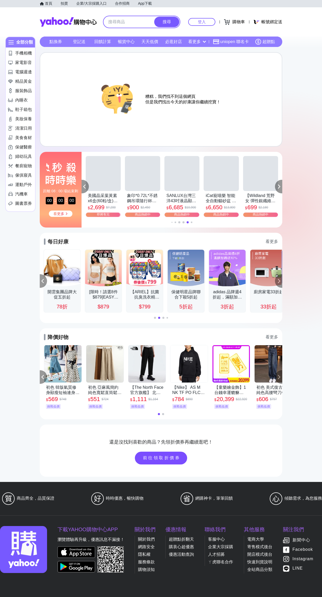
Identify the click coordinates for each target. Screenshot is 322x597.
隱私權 (144, 554)
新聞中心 (301, 540)
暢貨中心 (126, 41)
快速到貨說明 (259, 562)
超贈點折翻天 (181, 539)
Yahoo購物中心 (68, 22)
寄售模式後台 (259, 547)
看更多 (197, 41)
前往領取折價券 (162, 458)
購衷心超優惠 (181, 547)
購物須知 (146, 569)
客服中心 (216, 539)
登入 (202, 22)
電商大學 (255, 539)
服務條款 (146, 562)
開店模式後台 (259, 554)
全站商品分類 (259, 569)
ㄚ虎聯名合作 (220, 562)
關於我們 (146, 539)
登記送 (79, 41)
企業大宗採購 (220, 547)
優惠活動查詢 (181, 554)
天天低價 (149, 41)
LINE (297, 568)
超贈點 (265, 42)
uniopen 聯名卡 (231, 42)
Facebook (302, 549)
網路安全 (146, 547)
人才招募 (216, 554)
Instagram (302, 559)
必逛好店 (173, 41)
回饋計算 (102, 41)
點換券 (55, 41)
